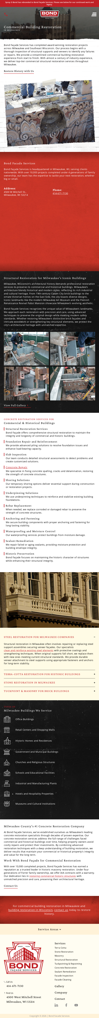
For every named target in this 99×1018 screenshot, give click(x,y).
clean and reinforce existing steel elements (28, 650)
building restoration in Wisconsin (30, 910)
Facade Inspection (64, 976)
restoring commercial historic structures (52, 876)
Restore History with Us (19, 71)
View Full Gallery (16, 405)
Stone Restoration (64, 952)
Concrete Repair (16, 467)
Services (60, 943)
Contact (60, 998)
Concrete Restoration (66, 968)
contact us (61, 910)
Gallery (59, 986)
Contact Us (11, 885)
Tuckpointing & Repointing (68, 964)
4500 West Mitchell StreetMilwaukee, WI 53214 (23, 999)
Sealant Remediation (65, 972)
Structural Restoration (66, 960)
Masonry (59, 956)
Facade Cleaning (63, 980)
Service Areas (49, 929)
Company (61, 992)
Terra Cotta (60, 948)
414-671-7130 (60, 193)
